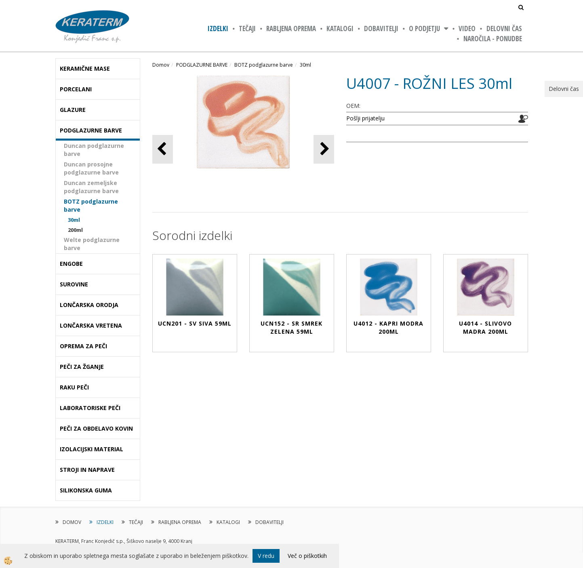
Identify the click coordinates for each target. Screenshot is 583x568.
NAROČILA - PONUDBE (492, 38)
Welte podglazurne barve (92, 244)
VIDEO (467, 28)
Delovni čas (504, 28)
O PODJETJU (424, 28)
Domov (160, 64)
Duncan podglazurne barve (94, 150)
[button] (324, 149)
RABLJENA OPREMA (291, 28)
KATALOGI (340, 28)
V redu (266, 556)
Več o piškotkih (307, 556)
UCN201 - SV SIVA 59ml (195, 323)
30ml (74, 219)
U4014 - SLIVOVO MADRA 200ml (485, 327)
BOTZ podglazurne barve (91, 205)
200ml (75, 230)
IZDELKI (218, 28)
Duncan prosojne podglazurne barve (91, 168)
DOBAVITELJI (381, 28)
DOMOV (72, 522)
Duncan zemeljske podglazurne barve (91, 187)
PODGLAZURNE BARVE (201, 64)
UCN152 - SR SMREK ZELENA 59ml (291, 327)
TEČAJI (247, 28)
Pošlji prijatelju (365, 118)
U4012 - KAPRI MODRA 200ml (388, 327)
